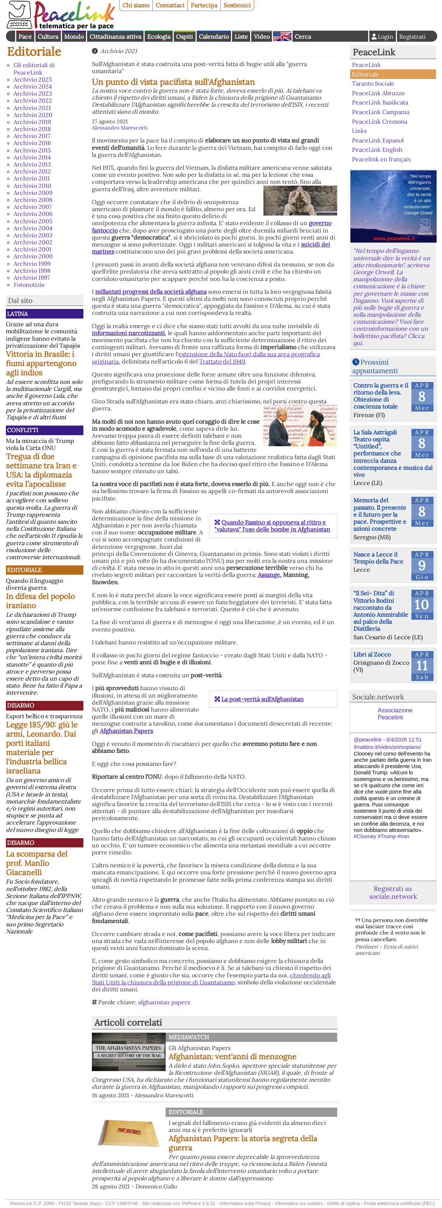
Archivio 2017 (32, 136)
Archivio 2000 (33, 256)
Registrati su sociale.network (393, 892)
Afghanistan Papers (126, 730)
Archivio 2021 (32, 107)
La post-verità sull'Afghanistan (262, 699)
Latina (17, 313)
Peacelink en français (381, 159)
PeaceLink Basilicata (380, 102)
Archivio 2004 (33, 228)
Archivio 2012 (32, 171)
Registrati (412, 36)
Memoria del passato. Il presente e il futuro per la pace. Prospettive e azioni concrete (379, 514)
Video (262, 36)
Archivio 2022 (33, 100)
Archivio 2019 (32, 121)
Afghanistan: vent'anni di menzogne (232, 1056)
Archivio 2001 (32, 249)
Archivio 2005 (33, 221)
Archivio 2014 (32, 157)
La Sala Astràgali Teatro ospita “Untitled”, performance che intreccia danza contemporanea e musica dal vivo (392, 453)
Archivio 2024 (33, 86)
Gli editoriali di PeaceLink (34, 68)
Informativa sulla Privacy (245, 1203)
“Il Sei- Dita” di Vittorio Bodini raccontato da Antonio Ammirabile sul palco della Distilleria (380, 610)
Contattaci (170, 5)
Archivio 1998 (32, 270)
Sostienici (237, 5)
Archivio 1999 (32, 263)
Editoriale (34, 51)
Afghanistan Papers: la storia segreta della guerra (243, 1143)
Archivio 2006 (33, 213)
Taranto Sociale (373, 83)
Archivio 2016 (32, 143)
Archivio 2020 (33, 114)
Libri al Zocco (372, 654)
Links (359, 130)
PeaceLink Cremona (379, 121)
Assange (269, 574)
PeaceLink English (377, 149)
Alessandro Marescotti (120, 127)
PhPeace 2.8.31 (198, 1203)
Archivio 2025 (33, 79)
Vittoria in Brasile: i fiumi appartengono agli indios (41, 363)
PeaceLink (374, 52)
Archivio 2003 (33, 235)
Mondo (74, 36)
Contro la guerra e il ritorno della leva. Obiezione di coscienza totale (380, 396)
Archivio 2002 (33, 242)
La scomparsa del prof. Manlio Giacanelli (37, 863)
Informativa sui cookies (299, 1203)
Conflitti (22, 430)
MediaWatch (189, 1037)
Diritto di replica (343, 1203)
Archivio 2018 (32, 128)
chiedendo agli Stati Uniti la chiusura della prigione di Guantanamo (211, 978)
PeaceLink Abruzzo (378, 93)
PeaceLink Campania (381, 112)
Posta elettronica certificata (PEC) (399, 1203)
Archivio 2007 (33, 206)
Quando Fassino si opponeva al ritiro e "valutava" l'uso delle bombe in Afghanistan (272, 526)
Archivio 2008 (33, 199)
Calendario (214, 36)
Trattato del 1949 (222, 361)
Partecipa (204, 5)
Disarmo (20, 705)
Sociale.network (378, 696)
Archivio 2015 (32, 150)
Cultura (48, 36)
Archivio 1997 (32, 277)
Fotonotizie (29, 284)
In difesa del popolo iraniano (40, 600)
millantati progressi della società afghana (151, 291)
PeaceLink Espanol (378, 140)
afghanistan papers (164, 1002)
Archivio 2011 (32, 178)
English (282, 36)
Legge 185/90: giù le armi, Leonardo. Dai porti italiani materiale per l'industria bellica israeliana (41, 748)
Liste (241, 36)
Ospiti (184, 36)
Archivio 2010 (32, 185)
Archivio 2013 (32, 164)
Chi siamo (135, 5)
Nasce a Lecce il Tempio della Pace (378, 558)
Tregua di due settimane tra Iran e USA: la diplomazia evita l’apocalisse (41, 470)
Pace (25, 36)
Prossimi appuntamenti (375, 366)
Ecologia (158, 36)
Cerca (303, 36)
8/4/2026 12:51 (404, 740)
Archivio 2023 (33, 93)
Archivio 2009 (33, 192)
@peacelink (367, 740)
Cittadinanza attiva (115, 36)
